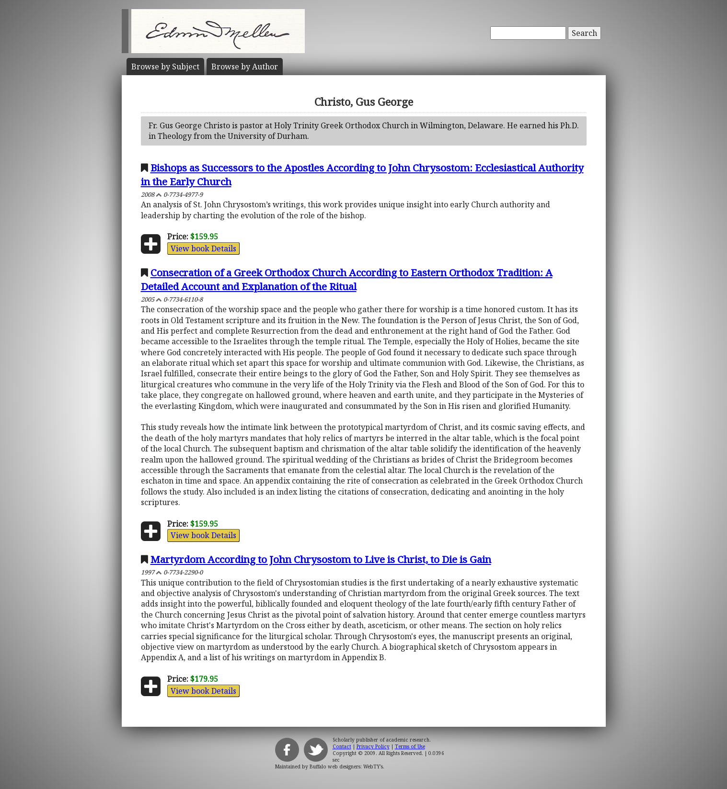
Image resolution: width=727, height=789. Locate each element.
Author (244, 66)
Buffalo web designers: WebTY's (346, 766)
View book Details (203, 248)
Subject (165, 66)
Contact (342, 746)
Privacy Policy (373, 746)
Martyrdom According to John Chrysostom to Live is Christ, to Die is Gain (320, 559)
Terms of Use (410, 746)
